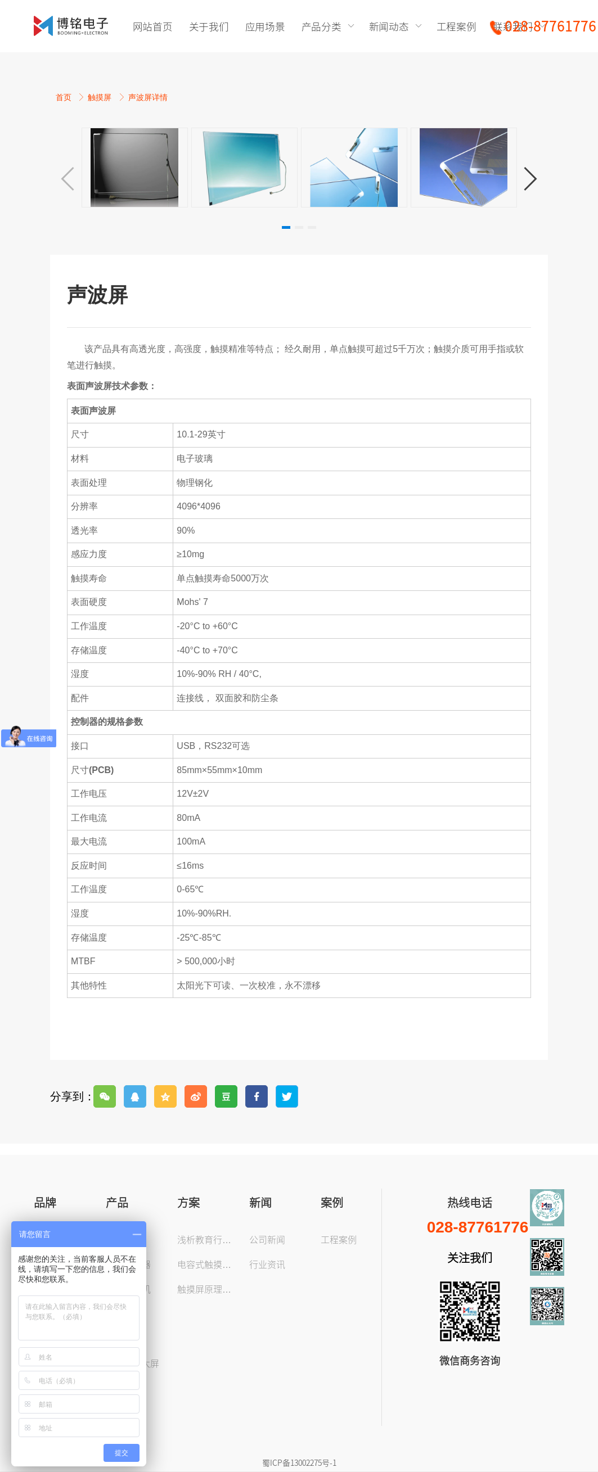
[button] (530, 179)
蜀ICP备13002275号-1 (299, 1462)
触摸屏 (101, 97)
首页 (65, 97)
